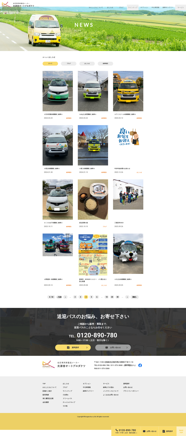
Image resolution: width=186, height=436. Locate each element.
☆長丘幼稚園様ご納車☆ (53, 171)
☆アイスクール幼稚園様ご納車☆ (126, 116)
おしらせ (87, 64)
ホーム (45, 57)
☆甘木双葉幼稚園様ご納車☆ (55, 116)
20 (112, 302)
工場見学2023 (119, 226)
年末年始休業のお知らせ (123, 171)
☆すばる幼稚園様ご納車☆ (124, 283)
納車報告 (105, 64)
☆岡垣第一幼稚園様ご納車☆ (55, 283)
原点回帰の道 (84, 226)
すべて (50, 64)
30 (118, 302)
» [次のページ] (127, 302)
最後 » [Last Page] (134, 302)
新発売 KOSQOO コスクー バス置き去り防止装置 (92, 284)
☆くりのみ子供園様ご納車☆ (55, 226)
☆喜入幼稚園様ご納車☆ (88, 171)
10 (107, 302)
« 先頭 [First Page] (59, 302)
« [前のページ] (65, 302)
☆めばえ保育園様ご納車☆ (89, 116)
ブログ (68, 64)
